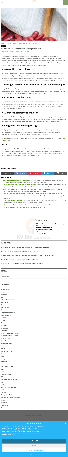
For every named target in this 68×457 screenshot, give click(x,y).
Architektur (4, 294)
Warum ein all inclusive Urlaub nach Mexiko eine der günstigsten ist (25, 193)
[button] (65, 423)
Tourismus (4, 392)
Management (4, 359)
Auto (2, 297)
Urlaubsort (4, 402)
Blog (2, 305)
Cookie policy (32, 454)
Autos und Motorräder (7, 299)
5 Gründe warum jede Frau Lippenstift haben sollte (20, 184)
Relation (3, 377)
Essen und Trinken (6, 315)
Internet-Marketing (6, 351)
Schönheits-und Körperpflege (9, 379)
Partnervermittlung (6, 374)
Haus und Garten (6, 338)
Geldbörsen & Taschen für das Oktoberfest (17, 205)
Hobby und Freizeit (6, 343)
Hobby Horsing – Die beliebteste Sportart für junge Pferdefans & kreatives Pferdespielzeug (27, 255)
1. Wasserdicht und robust (42, 222)
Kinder (3, 354)
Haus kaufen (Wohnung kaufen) (10, 333)
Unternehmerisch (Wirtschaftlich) (10, 397)
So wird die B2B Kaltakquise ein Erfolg (16, 180)
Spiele (3, 382)
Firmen (3, 320)
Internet (3, 348)
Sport (2, 384)
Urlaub (3, 400)
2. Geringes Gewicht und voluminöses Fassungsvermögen (50, 224)
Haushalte (4, 341)
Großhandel (4, 330)
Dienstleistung (5, 307)
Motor (2, 369)
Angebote (3, 46)
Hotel (2, 346)
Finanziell (4, 317)
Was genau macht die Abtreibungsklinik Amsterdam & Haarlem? (19, 251)
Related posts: (42, 234)
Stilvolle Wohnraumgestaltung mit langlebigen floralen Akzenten (20, 259)
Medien (3, 364)
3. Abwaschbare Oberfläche (43, 225)
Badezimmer (4, 302)
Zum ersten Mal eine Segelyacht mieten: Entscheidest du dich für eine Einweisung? (25, 247)
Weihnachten (4, 405)
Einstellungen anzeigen (34, 450)
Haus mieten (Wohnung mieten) (10, 335)
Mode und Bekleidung (7, 366)
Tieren (3, 389)
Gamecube (4, 323)
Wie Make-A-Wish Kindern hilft (13, 189)
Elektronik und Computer (8, 312)
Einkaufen (4, 310)
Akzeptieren (34, 441)
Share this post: (42, 233)
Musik (2, 371)
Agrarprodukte (5, 289)
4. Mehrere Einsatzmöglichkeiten (44, 227)
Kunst (2, 356)
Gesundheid (4, 328)
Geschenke (4, 325)
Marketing (4, 361)
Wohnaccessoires (6, 408)
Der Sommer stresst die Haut (13, 200)
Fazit (37, 231)
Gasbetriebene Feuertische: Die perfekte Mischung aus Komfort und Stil (22, 263)
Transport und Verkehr (7, 395)
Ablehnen (34, 445)
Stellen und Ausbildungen (8, 387)
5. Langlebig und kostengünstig (44, 229)
